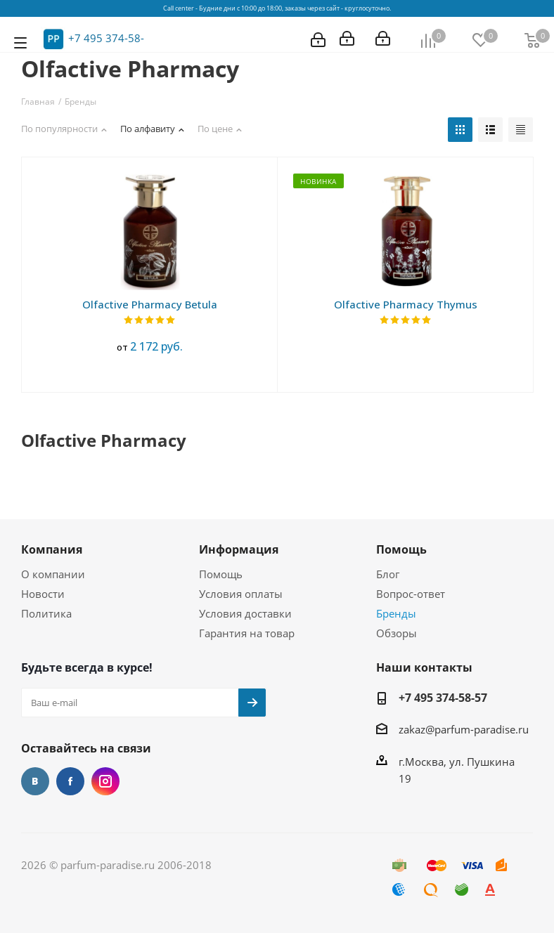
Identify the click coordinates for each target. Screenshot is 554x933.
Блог (387, 574)
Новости (43, 594)
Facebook (70, 781)
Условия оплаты (241, 594)
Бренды (396, 613)
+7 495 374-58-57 (443, 697)
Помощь (221, 574)
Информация (238, 549)
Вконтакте (35, 781)
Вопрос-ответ (410, 594)
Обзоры (396, 633)
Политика (46, 613)
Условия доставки (245, 613)
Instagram (105, 781)
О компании (53, 574)
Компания (51, 549)
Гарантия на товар (247, 633)
